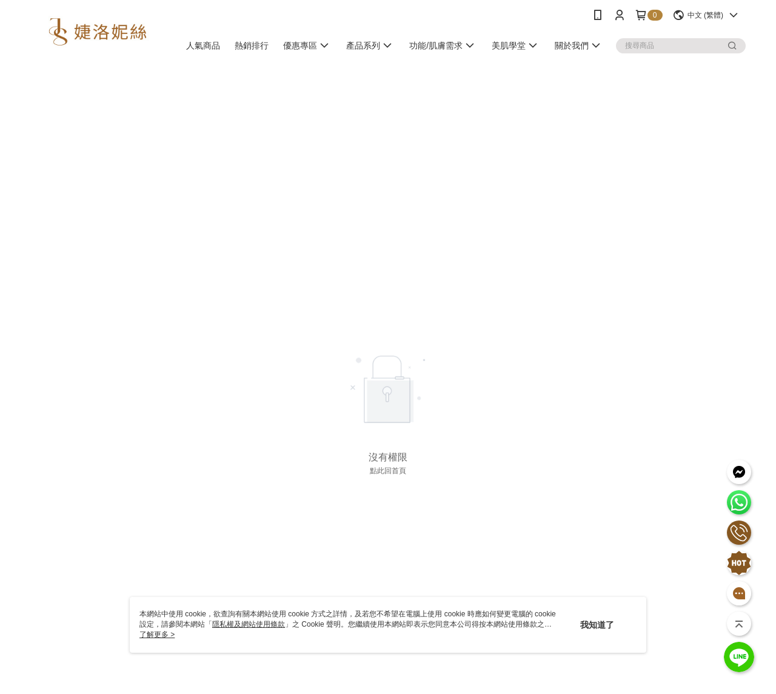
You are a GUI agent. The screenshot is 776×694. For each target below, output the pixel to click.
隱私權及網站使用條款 (248, 624)
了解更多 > (157, 634)
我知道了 (597, 625)
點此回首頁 (388, 471)
